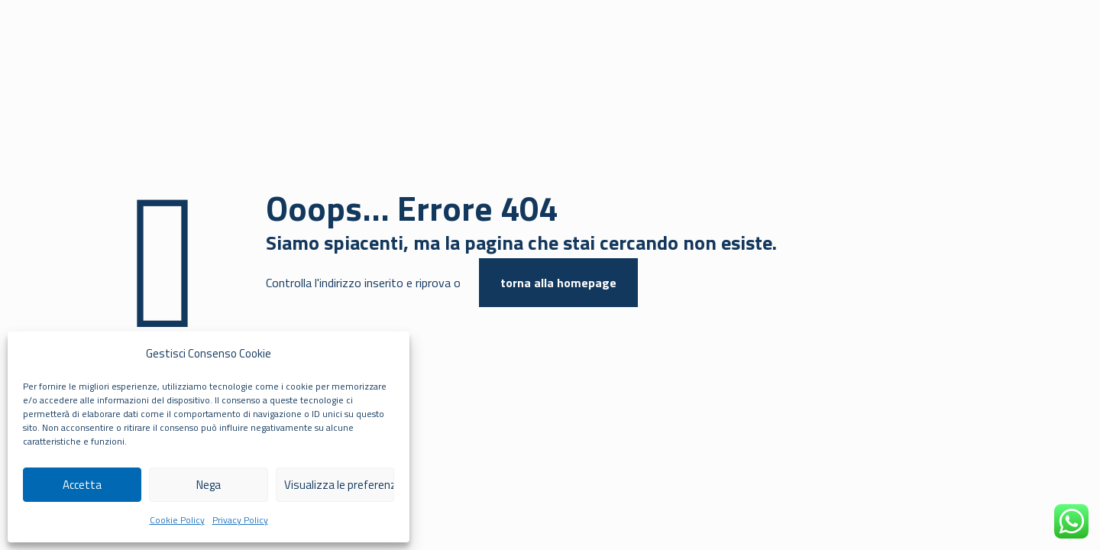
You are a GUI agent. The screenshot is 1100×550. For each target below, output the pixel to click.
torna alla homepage (558, 282)
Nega (208, 484)
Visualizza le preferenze (339, 484)
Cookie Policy (177, 520)
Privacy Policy (240, 520)
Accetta (82, 484)
